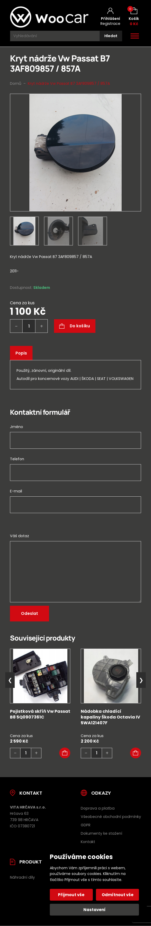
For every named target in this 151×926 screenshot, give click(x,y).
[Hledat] (111, 36)
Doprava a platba (98, 808)
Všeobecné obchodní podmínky (111, 816)
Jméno (16, 426)
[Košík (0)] (134, 17)
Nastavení (94, 909)
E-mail (16, 491)
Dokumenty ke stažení (101, 833)
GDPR (85, 825)
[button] (64, 753)
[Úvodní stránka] (49, 17)
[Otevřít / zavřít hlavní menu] (134, 36)
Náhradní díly (22, 877)
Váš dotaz (19, 535)
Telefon (17, 459)
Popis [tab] (21, 353)
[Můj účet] (110, 17)
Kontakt (88, 841)
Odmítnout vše (117, 894)
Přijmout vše (71, 894)
